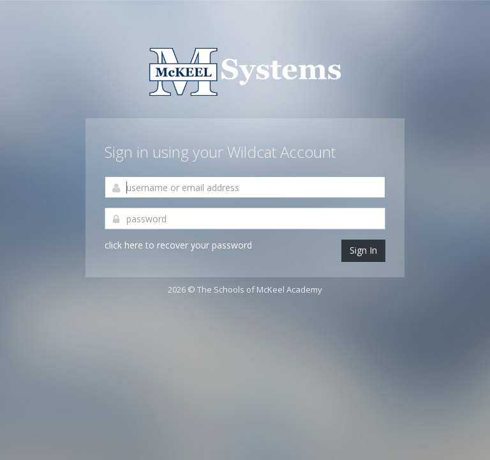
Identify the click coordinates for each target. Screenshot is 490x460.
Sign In (363, 250)
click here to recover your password (178, 245)
